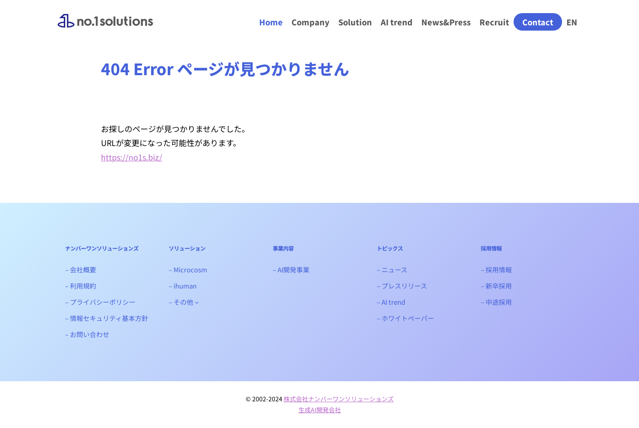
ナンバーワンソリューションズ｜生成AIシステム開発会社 (105, 28)
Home (271, 22)
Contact (537, 22)
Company (311, 22)
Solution (355, 22)
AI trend (397, 22)
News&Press (446, 22)
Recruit (494, 22)
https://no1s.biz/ (131, 157)
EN (571, 22)
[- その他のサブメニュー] (197, 302)
